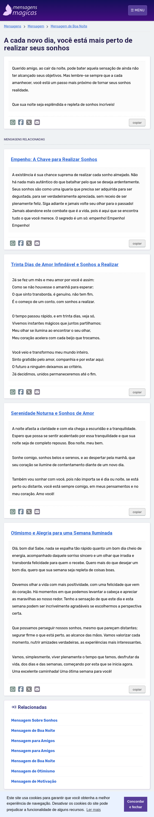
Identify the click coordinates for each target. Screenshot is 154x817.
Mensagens (12, 26)
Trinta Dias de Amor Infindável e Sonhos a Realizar (65, 264)
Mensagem (36, 26)
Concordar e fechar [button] (135, 804)
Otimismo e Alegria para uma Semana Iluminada (61, 533)
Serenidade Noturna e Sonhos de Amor (52, 413)
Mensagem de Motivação (33, 781)
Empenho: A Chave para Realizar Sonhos (54, 159)
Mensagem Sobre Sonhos (34, 720)
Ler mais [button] (94, 810)
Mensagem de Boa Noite (69, 26)
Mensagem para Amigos (33, 741)
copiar (137, 122)
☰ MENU (137, 10)
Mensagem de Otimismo (33, 771)
